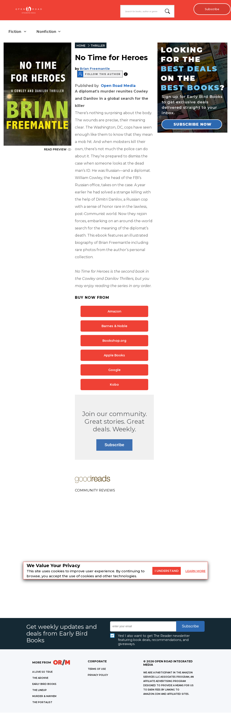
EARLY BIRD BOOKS (44, 684)
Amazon (114, 312)
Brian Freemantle (95, 69)
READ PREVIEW (57, 150)
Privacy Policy (98, 675)
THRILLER (98, 46)
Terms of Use (97, 669)
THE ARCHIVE (40, 678)
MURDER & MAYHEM (44, 696)
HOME (80, 46)
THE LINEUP (39, 690)
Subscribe (210, 9)
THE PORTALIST (42, 702)
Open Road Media (118, 86)
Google (114, 370)
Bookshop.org (114, 341)
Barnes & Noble (114, 326)
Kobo (114, 385)
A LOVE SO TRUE (42, 672)
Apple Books (114, 356)
